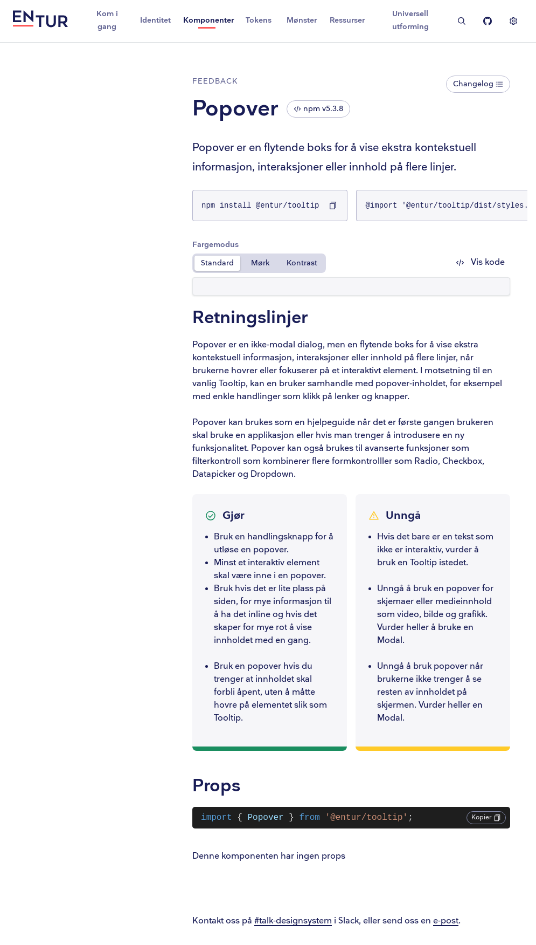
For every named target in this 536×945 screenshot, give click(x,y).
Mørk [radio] (266, 263)
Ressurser (347, 20)
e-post (451, 921)
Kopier (486, 817)
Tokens (259, 20)
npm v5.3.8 (324, 108)
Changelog (478, 83)
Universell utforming (410, 20)
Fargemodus (221, 244)
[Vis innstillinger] (513, 21)
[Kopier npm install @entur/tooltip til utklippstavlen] (339, 205)
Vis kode (480, 262)
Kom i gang (107, 20)
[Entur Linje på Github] (487, 21)
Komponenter (208, 20)
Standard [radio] (223, 263)
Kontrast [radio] (308, 263)
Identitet (155, 20)
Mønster (302, 20)
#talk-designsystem (299, 921)
